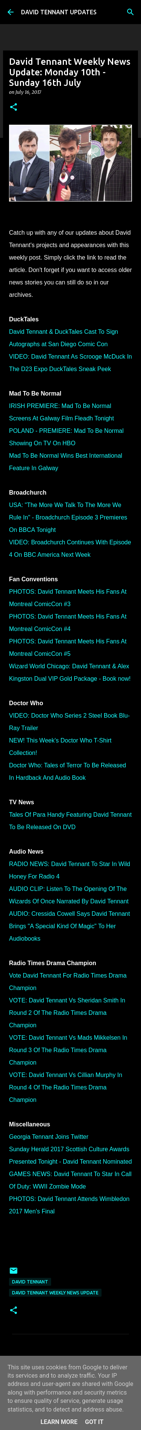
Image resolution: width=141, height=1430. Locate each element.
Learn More (59, 1421)
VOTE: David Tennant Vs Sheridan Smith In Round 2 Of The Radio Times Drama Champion (67, 1012)
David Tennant (30, 1281)
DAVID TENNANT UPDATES (59, 12)
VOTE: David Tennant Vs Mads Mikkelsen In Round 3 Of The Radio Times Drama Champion (68, 1050)
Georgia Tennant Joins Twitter (48, 1137)
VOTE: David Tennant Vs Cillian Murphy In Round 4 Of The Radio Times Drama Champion (65, 1087)
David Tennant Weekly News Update (55, 1292)
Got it (94, 1421)
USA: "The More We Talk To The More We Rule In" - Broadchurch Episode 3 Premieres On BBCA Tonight (68, 517)
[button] (13, 107)
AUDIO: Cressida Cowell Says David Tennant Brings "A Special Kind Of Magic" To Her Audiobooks (69, 926)
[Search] (130, 12)
